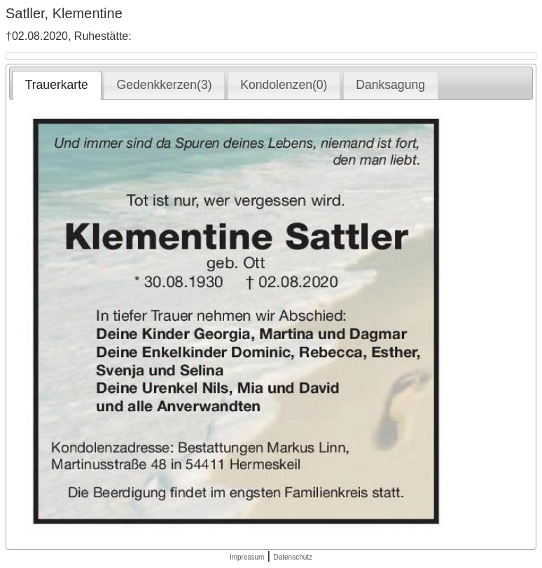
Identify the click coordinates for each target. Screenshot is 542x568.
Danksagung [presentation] (390, 85)
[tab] (56, 85)
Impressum (247, 557)
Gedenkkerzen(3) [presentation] (164, 85)
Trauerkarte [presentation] (56, 85)
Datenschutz (292, 557)
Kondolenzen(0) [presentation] (283, 85)
